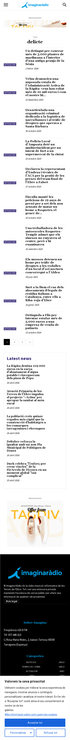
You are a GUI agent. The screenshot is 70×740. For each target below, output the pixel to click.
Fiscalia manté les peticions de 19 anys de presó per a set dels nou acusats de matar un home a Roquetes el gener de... (44, 205)
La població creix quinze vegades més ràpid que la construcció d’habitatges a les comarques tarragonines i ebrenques (26, 422)
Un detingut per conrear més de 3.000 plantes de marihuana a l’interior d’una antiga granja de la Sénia (44, 57)
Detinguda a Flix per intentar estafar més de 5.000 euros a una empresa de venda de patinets (43, 321)
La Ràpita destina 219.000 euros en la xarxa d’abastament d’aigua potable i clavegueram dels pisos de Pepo (26, 372)
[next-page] (30, 342)
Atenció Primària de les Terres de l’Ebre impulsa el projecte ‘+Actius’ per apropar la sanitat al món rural (25, 397)
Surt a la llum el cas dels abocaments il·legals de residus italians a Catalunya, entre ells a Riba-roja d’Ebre (44, 293)
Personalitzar (18, 732)
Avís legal (11, 601)
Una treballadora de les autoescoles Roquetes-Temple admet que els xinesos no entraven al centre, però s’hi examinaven (44, 236)
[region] (35, 708)
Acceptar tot (35, 722)
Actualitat (9, 65)
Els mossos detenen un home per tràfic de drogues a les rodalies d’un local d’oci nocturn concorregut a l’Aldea (44, 266)
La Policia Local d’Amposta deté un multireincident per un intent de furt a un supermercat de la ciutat (44, 147)
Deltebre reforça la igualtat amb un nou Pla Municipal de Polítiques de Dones (26, 446)
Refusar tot (50, 732)
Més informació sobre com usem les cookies (31, 714)
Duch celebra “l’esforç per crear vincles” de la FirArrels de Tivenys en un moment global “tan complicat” (26, 470)
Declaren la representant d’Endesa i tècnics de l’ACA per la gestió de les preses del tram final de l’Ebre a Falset (45, 175)
